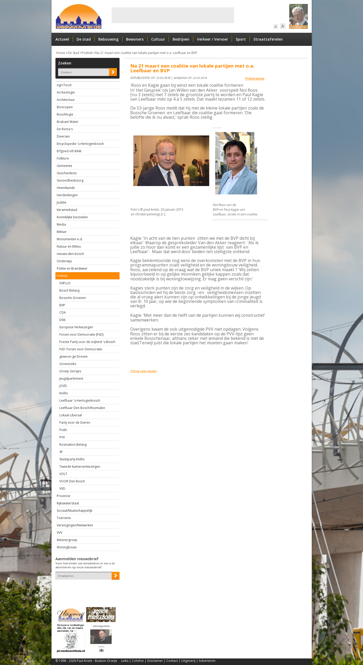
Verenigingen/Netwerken (75, 525)
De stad (84, 39)
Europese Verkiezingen (76, 327)
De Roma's (65, 129)
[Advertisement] (173, 15)
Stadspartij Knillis (71, 459)
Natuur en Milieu (69, 246)
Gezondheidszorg (70, 180)
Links (124, 660)
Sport (241, 39)
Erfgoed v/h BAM (69, 151)
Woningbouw (66, 547)
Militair (62, 232)
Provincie (63, 496)
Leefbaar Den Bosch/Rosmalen (82, 408)
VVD (62, 488)
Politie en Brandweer (72, 268)
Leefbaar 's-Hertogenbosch (79, 400)
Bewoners (135, 39)
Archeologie (66, 92)
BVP (62, 305)
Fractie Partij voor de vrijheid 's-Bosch (87, 342)
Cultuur (158, 39)
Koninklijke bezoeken (72, 217)
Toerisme (64, 518)
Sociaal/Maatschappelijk (74, 510)
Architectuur (66, 99)
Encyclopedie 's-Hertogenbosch (80, 143)
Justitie (61, 202)
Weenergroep (67, 540)
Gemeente (64, 165)
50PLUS (64, 283)
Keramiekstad (67, 210)
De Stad (73, 53)
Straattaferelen (268, 39)
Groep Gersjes (70, 371)
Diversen (63, 136)
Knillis (63, 393)
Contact (172, 660)
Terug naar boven (143, 371)
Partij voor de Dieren (74, 422)
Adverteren (207, 660)
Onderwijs (64, 261)
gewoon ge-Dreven (73, 356)
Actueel (62, 39)
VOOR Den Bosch (72, 481)
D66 (62, 320)
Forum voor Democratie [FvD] (81, 334)
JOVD (63, 386)
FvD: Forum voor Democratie (80, 349)
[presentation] (86, 589)
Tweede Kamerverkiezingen (79, 466)
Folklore (63, 158)
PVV (62, 437)
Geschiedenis (67, 173)
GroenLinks (67, 364)
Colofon (138, 660)
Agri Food (64, 85)
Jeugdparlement (71, 378)
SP (61, 452)
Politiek (87, 53)
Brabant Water (67, 121)
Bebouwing (108, 39)
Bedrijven (181, 39)
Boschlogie (65, 114)
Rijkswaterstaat (68, 503)
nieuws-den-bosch (70, 254)
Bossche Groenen (72, 298)
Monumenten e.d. (70, 239)
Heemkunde (66, 188)
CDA (62, 312)
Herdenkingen (67, 195)
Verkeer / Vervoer (212, 39)
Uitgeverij (188, 660)
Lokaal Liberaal (70, 415)
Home (60, 53)
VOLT (63, 474)
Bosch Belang (69, 290)
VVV (59, 532)
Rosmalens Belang (73, 444)
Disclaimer (155, 660)
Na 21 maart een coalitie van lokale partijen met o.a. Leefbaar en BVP (146, 53)
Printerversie (254, 78)
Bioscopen (65, 107)
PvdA (63, 430)
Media (61, 224)
